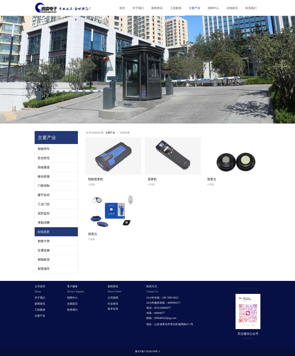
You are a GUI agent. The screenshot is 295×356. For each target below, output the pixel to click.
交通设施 (44, 250)
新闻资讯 (157, 8)
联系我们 (251, 8)
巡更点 (211, 179)
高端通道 (44, 167)
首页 (122, 8)
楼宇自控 (44, 195)
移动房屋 (44, 176)
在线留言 (232, 8)
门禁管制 (44, 186)
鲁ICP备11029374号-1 (147, 351)
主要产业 (194, 8)
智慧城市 (44, 269)
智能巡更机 (95, 179)
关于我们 (138, 8)
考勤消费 (44, 222)
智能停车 (44, 149)
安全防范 (44, 158)
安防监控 (44, 213)
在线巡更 (43, 232)
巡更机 (152, 179)
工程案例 (175, 8)
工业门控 (44, 204)
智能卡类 (44, 241)
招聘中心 (213, 8)
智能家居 (44, 259)
